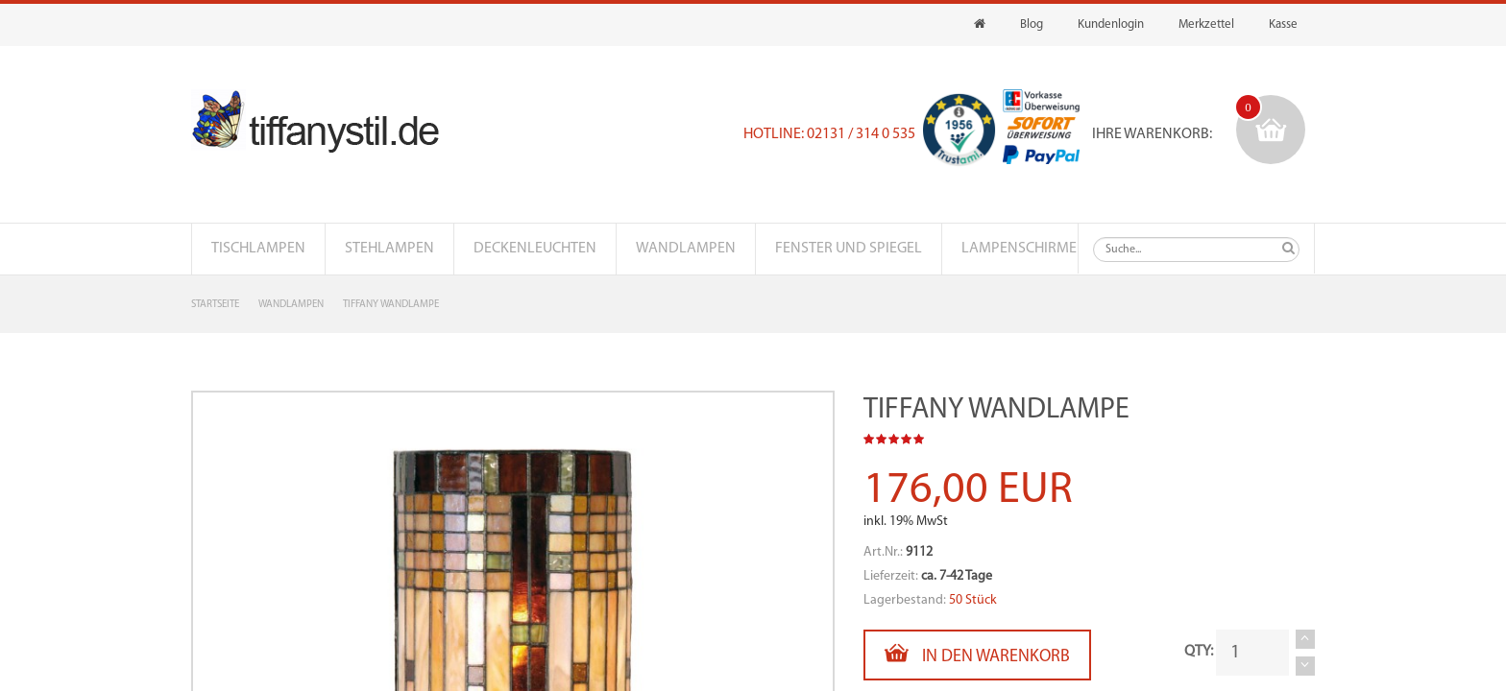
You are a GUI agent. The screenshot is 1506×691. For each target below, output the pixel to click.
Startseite (215, 304)
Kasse (1283, 24)
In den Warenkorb (977, 653)
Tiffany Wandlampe (391, 304)
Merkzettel (1206, 24)
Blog (1031, 24)
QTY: (1198, 651)
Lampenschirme (1019, 248)
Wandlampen (686, 248)
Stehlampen (389, 248)
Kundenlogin (1111, 24)
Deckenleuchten (535, 248)
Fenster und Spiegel (848, 248)
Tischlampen (258, 248)
